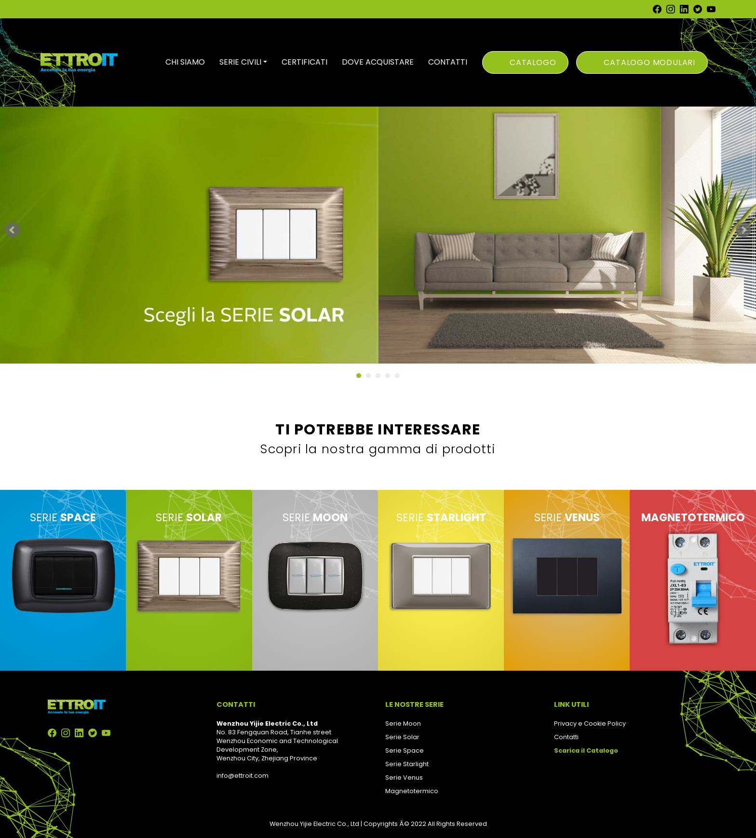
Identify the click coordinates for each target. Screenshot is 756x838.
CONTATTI (447, 62)
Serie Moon (403, 723)
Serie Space (404, 750)
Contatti (566, 737)
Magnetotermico (411, 791)
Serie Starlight (407, 764)
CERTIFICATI (304, 62)
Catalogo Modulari (649, 62)
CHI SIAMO (185, 62)
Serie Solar (402, 737)
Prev (12, 230)
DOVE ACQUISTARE (378, 62)
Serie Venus (404, 777)
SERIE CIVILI (240, 62)
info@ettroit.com (242, 775)
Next (743, 230)
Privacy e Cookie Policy (590, 723)
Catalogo (533, 62)
